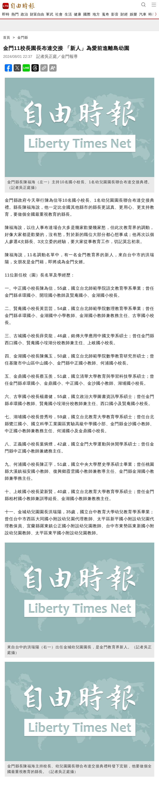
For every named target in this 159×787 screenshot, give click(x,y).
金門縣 (22, 37)
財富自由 (37, 14)
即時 (5, 14)
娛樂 (133, 14)
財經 (124, 14)
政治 (24, 14)
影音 (114, 14)
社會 (59, 14)
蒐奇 (105, 14)
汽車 (142, 14)
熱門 (15, 14)
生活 (68, 14)
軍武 (49, 14)
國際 (86, 14)
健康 (77, 14)
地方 (96, 14)
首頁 (6, 37)
